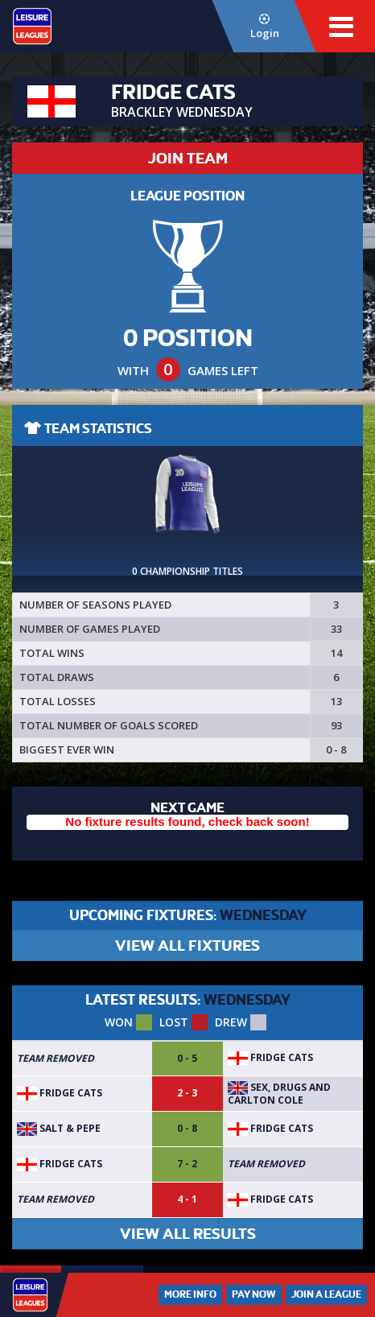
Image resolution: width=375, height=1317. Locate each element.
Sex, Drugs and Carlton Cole (279, 1093)
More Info (190, 1294)
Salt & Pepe (59, 1128)
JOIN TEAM (188, 158)
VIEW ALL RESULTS (188, 1233)
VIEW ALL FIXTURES (187, 945)
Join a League (326, 1294)
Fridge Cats (270, 1057)
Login (264, 27)
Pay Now (254, 1294)
